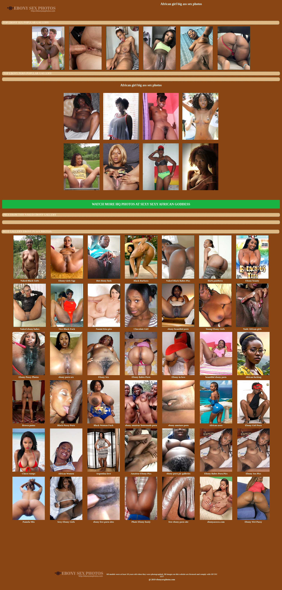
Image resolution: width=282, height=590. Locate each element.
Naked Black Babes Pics (178, 279)
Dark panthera (215, 279)
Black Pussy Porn (66, 424)
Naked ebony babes (29, 327)
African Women (66, 472)
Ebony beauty (252, 279)
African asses (216, 424)
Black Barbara (141, 279)
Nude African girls (252, 327)
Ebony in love (178, 375)
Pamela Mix (28, 520)
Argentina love (103, 472)
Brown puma (28, 424)
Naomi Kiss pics (104, 327)
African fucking (253, 375)
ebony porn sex (66, 375)
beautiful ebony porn (216, 375)
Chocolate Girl (141, 327)
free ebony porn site (178, 520)
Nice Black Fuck (67, 327)
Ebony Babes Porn (141, 375)
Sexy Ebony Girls (66, 520)
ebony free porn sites (103, 520)
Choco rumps (28, 472)
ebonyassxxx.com (216, 520)
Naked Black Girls (29, 279)
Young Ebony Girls (215, 327)
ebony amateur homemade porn (141, 424)
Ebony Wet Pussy (253, 520)
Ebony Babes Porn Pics (216, 472)
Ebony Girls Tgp (67, 279)
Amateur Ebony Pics (141, 472)
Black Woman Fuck (103, 424)
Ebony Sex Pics (253, 472)
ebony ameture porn (178, 424)
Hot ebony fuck (104, 279)
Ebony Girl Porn (253, 424)
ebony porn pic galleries (178, 472)
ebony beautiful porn (178, 327)
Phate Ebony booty (141, 520)
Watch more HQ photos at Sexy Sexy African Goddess (141, 204)
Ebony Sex (103, 375)
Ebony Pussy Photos (28, 375)
